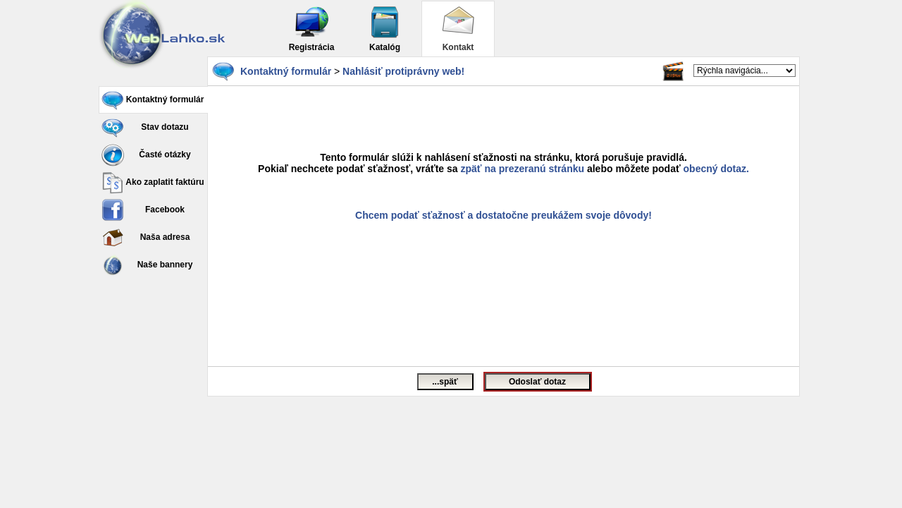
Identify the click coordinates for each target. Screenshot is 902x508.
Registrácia (312, 28)
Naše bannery (146, 265)
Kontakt (458, 28)
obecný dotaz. (716, 168)
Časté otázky (146, 155)
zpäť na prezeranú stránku (523, 168)
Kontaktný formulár (152, 100)
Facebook (143, 210)
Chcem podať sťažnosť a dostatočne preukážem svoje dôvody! (503, 215)
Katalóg (385, 28)
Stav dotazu (145, 127)
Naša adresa (145, 237)
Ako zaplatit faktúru (152, 182)
